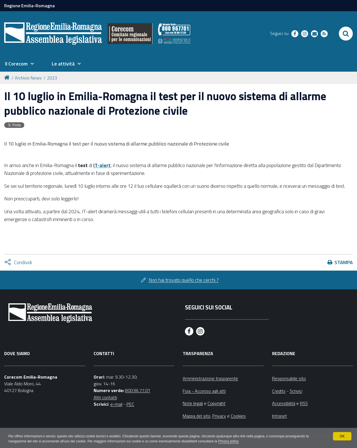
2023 (52, 77)
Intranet (279, 415)
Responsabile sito (289, 378)
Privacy (219, 415)
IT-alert (102, 165)
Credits (278, 391)
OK (342, 436)
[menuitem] (19, 64)
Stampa (343, 262)
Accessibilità (283, 403)
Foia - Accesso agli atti (204, 391)
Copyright (216, 403)
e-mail (116, 404)
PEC (130, 404)
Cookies (238, 415)
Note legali (193, 403)
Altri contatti (105, 397)
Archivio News (28, 77)
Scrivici (296, 391)
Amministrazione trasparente (210, 378)
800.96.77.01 (137, 390)
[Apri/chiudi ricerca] (346, 34)
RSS (304, 403)
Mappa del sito (196, 415)
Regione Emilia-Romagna (29, 5)
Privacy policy (228, 441)
